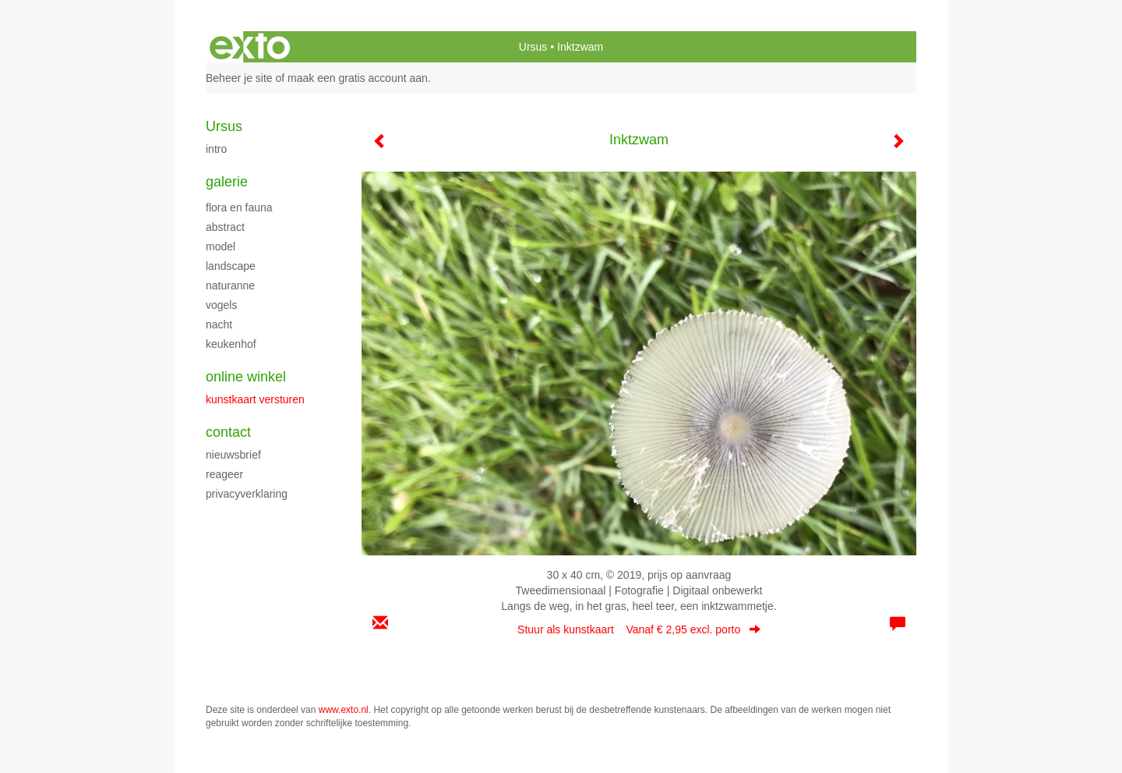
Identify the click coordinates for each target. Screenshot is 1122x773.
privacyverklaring (247, 494)
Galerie (227, 182)
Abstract (225, 227)
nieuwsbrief (233, 455)
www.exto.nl (344, 709)
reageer (224, 474)
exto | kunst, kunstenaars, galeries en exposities (250, 46)
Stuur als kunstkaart (638, 629)
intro (216, 149)
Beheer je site (239, 78)
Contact (228, 432)
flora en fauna (239, 207)
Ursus (533, 47)
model (220, 246)
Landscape (231, 266)
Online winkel (246, 377)
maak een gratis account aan (358, 78)
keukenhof (231, 344)
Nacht (219, 324)
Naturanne (230, 285)
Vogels (221, 305)
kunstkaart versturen (255, 399)
